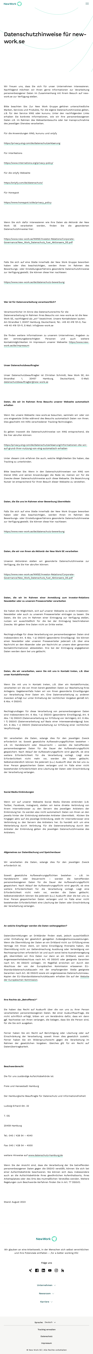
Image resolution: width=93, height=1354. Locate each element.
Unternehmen (46, 1285)
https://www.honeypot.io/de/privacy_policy (27, 202)
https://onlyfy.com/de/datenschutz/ (23, 182)
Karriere (46, 1301)
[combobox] (51, 1322)
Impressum (46, 1343)
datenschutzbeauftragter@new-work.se (26, 382)
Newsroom (46, 1293)
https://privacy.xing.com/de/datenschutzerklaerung (32, 143)
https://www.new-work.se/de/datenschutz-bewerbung (34, 282)
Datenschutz (46, 1336)
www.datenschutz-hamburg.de (45, 1155)
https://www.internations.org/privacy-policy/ (28, 163)
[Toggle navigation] (86, 4)
